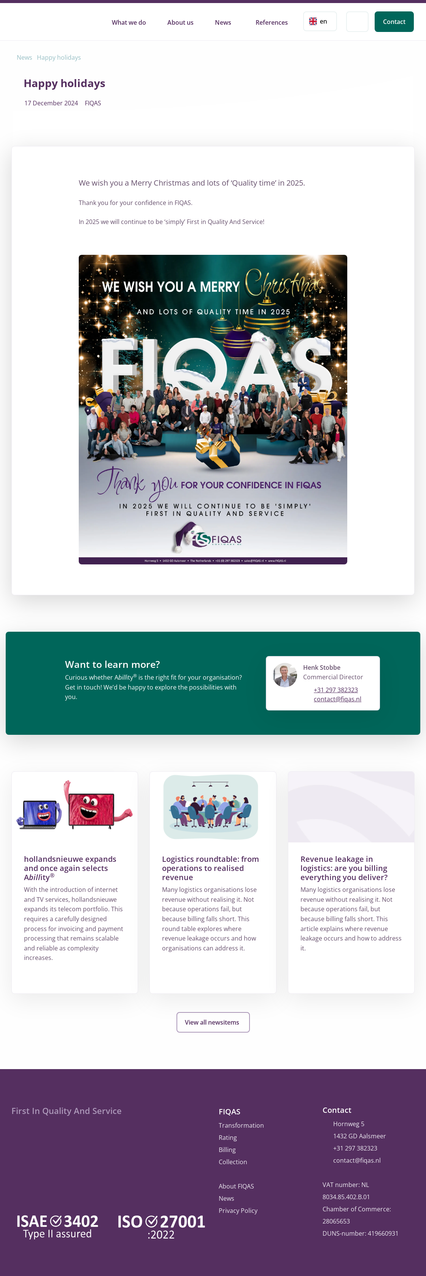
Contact (394, 21)
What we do (129, 22)
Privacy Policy (238, 1209)
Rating (228, 1136)
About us (180, 22)
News (223, 22)
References (272, 22)
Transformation (241, 1124)
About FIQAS (236, 1185)
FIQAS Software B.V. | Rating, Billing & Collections (47, 20)
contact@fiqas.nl (337, 699)
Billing (227, 1148)
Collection (233, 1160)
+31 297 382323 (336, 690)
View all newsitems (213, 1022)
